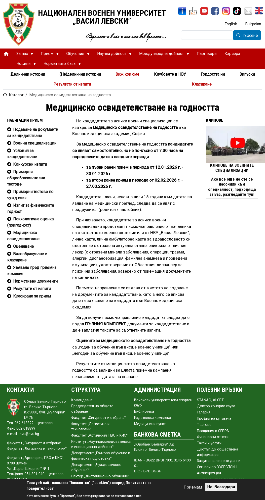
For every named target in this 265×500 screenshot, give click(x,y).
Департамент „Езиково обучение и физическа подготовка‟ (100, 456)
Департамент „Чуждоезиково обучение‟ (96, 467)
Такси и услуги (209, 443)
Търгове (204, 425)
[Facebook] (215, 11)
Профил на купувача (214, 418)
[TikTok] (237, 11)
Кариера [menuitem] (232, 53)
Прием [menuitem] (48, 55)
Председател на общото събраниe (92, 409)
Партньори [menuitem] (207, 53)
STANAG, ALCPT (210, 400)
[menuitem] (6, 54)
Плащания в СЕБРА (213, 431)
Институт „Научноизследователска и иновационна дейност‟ (101, 444)
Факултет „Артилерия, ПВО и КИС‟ (99, 435)
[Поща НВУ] (248, 11)
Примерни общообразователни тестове (26, 178)
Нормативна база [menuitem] (60, 65)
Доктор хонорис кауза (216, 406)
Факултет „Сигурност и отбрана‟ (98, 418)
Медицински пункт (150, 424)
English (231, 24)
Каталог (16, 95)
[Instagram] (226, 11)
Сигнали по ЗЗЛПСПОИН (217, 467)
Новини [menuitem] (24, 65)
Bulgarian (253, 24)
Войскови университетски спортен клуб (163, 403)
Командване (82, 400)
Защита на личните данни (218, 461)
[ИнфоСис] (182, 11)
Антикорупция (209, 473)
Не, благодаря (221, 487)
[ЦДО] (193, 11)
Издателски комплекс (152, 418)
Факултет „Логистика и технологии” (90, 427)
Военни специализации (34, 143)
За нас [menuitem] (22, 55)
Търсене (250, 35)
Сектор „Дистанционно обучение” (100, 476)
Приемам (193, 487)
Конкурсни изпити (30, 164)
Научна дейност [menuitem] (112, 55)
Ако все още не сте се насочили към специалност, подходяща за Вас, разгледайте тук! (232, 187)
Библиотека (144, 411)
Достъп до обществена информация (217, 452)
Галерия (203, 412)
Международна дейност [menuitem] (162, 55)
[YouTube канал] (204, 11)
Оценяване (23, 246)
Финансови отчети (212, 437)
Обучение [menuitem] (76, 55)
